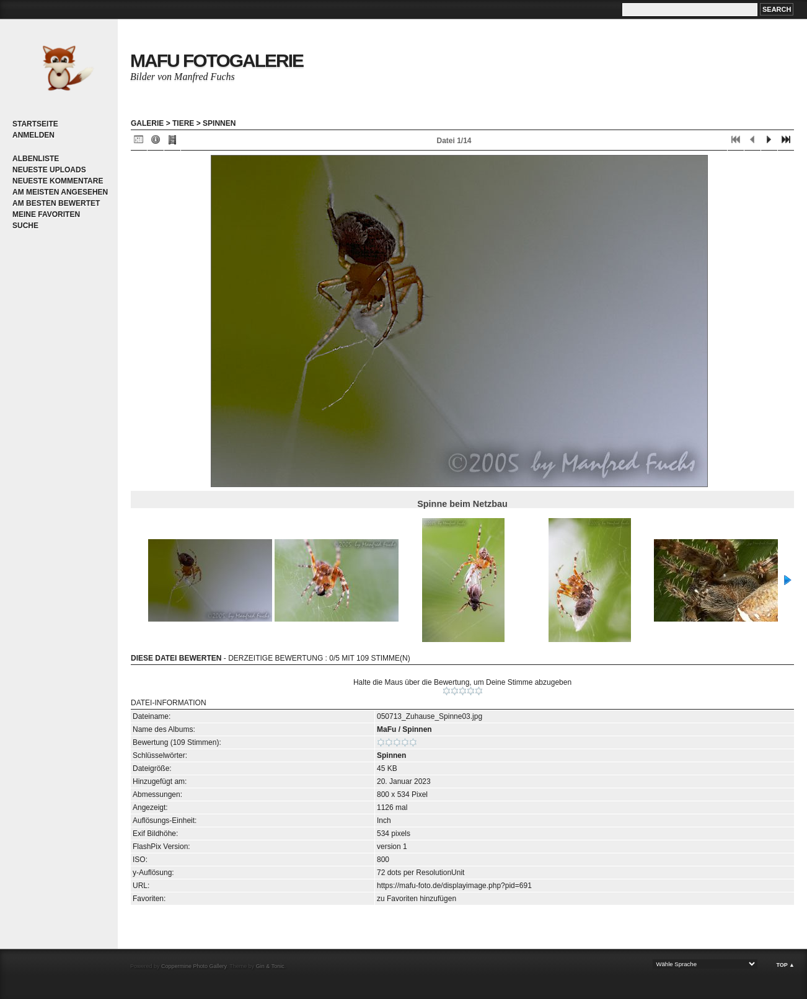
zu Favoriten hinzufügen (416, 898)
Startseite (35, 124)
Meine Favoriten (46, 214)
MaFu (386, 729)
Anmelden (33, 135)
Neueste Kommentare (57, 181)
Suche (25, 225)
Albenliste (35, 158)
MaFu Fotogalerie (216, 60)
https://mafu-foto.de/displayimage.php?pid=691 (454, 885)
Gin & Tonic (270, 966)
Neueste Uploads (49, 169)
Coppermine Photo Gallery (193, 966)
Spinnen (219, 123)
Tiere (183, 123)
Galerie (147, 123)
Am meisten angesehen (60, 192)
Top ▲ (785, 965)
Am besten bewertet (56, 203)
